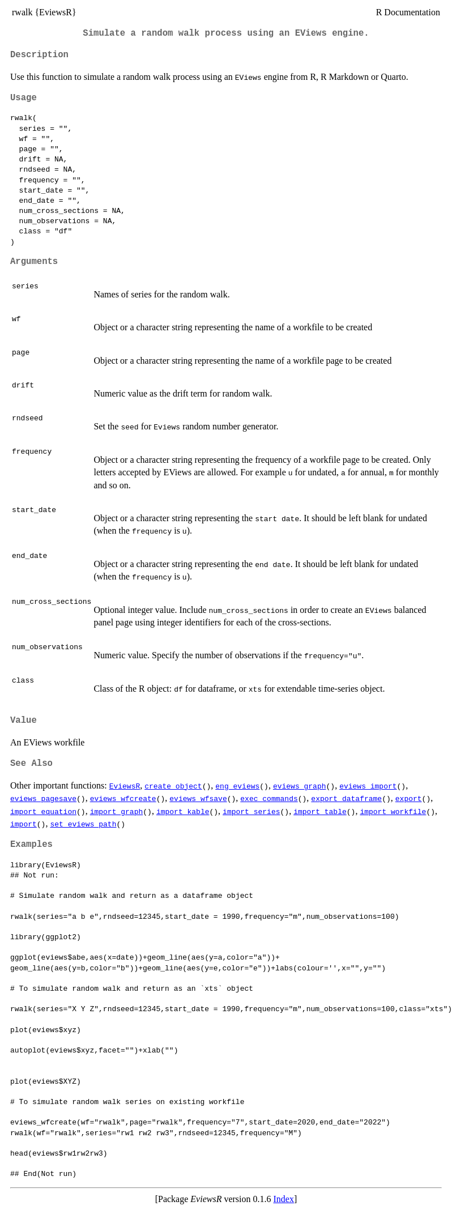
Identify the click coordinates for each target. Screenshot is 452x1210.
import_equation (43, 811)
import (23, 824)
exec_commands (268, 798)
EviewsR (124, 786)
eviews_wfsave (198, 798)
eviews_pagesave (43, 798)
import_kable (183, 811)
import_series (251, 811)
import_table (320, 811)
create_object (173, 786)
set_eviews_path (83, 824)
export (408, 798)
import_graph (116, 811)
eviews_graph (299, 786)
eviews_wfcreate (123, 798)
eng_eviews (237, 786)
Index (284, 1199)
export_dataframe (346, 798)
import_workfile (393, 811)
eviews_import (367, 786)
